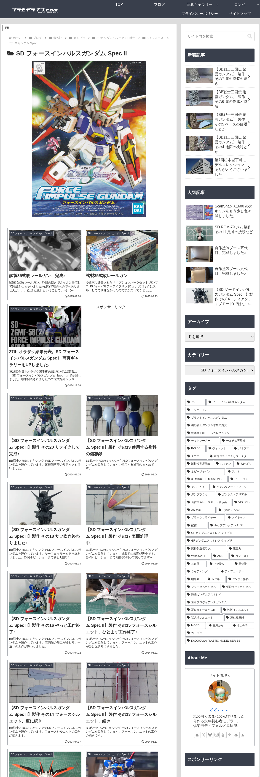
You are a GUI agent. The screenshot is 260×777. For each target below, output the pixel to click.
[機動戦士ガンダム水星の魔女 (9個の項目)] (219, 425)
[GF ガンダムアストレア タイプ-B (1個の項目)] (219, 533)
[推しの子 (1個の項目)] (242, 625)
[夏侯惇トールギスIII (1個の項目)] (202, 610)
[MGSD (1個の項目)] (195, 625)
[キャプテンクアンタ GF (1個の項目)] (231, 525)
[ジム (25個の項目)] (195, 402)
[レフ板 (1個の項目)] (215, 579)
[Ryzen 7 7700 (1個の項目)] (235, 510)
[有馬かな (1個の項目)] (218, 625)
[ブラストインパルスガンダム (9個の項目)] (219, 417)
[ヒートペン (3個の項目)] (241, 479)
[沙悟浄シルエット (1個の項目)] (237, 610)
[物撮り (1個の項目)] (195, 579)
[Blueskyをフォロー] (210, 735)
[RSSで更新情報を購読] (242, 735)
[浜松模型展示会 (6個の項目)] (199, 464)
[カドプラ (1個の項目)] (219, 633)
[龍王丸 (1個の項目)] (240, 548)
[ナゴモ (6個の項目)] (196, 456)
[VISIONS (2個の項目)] (243, 502)
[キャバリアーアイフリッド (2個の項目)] (232, 487)
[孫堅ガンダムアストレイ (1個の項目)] (219, 594)
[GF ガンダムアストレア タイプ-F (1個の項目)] (219, 540)
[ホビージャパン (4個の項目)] (205, 471)
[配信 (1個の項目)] (196, 525)
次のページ (89, 701)
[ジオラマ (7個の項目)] (243, 448)
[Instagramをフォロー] (217, 735)
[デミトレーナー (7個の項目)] (202, 440)
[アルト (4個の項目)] (240, 471)
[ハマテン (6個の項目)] (224, 464)
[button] (250, 36)
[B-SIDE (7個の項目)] (195, 448)
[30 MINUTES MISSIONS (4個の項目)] (206, 479)
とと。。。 (219, 709)
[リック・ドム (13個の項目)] (219, 410)
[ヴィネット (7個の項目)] (218, 448)
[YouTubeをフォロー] (223, 735)
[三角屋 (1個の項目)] (196, 564)
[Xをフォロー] (203, 735)
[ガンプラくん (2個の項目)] (200, 494)
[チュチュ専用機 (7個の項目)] (237, 440)
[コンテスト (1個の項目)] (241, 556)
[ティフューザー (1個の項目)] (236, 571)
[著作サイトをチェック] (197, 735)
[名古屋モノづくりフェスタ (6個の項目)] (231, 456)
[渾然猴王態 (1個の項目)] (239, 617)
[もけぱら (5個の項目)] (244, 464)
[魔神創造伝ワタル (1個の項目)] (205, 548)
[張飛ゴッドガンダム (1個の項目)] (237, 587)
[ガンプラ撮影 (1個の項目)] (240, 579)
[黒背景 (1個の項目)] (243, 564)
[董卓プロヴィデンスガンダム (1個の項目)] (219, 602)
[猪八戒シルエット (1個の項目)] (204, 617)
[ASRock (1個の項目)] (200, 510)
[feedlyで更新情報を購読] (236, 735)
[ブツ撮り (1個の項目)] (220, 564)
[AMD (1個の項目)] (219, 556)
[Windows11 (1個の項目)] (197, 556)
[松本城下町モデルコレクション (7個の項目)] (219, 433)
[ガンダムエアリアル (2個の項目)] (235, 494)
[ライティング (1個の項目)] (201, 571)
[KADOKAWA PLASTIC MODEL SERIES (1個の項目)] (219, 641)
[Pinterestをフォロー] (229, 735)
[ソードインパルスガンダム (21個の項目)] (230, 402)
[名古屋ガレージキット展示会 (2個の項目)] (208, 502)
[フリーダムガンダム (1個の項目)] (202, 587)
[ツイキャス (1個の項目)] (240, 517)
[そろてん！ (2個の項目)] (197, 487)
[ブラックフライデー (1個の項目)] (205, 517)
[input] (220, 36)
